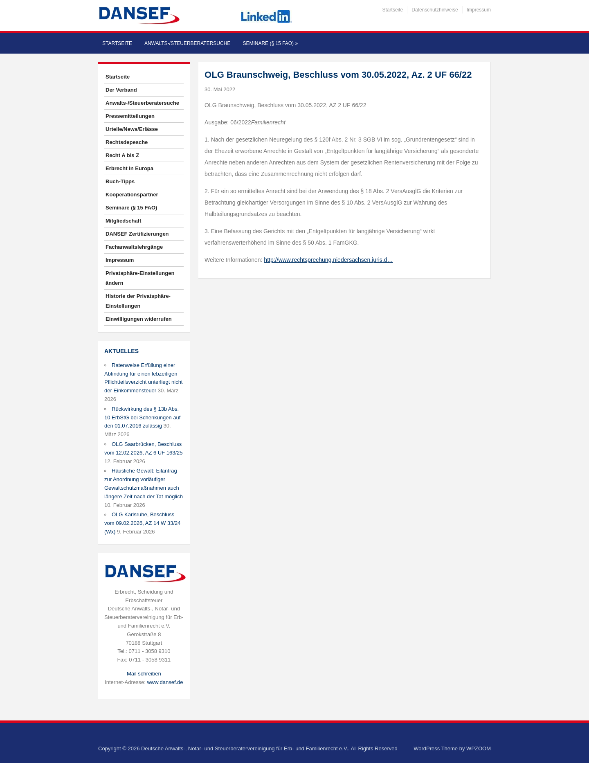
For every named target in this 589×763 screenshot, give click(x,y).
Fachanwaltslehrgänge (134, 247)
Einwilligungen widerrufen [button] (139, 319)
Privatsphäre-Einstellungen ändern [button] (140, 278)
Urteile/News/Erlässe (132, 129)
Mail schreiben (144, 674)
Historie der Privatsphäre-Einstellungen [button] (138, 301)
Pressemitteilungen (130, 116)
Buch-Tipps (120, 181)
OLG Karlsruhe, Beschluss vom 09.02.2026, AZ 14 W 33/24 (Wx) (142, 523)
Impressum (479, 10)
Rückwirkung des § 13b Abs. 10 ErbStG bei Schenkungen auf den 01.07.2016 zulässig (142, 417)
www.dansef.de (165, 682)
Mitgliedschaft (123, 221)
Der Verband (121, 90)
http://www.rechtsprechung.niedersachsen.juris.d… (328, 260)
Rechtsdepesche (127, 142)
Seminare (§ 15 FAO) (270, 43)
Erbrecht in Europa (129, 168)
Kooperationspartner (132, 194)
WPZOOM (478, 748)
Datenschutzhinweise (434, 10)
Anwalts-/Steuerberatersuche (187, 43)
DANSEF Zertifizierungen (137, 234)
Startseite (392, 10)
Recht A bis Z (122, 155)
